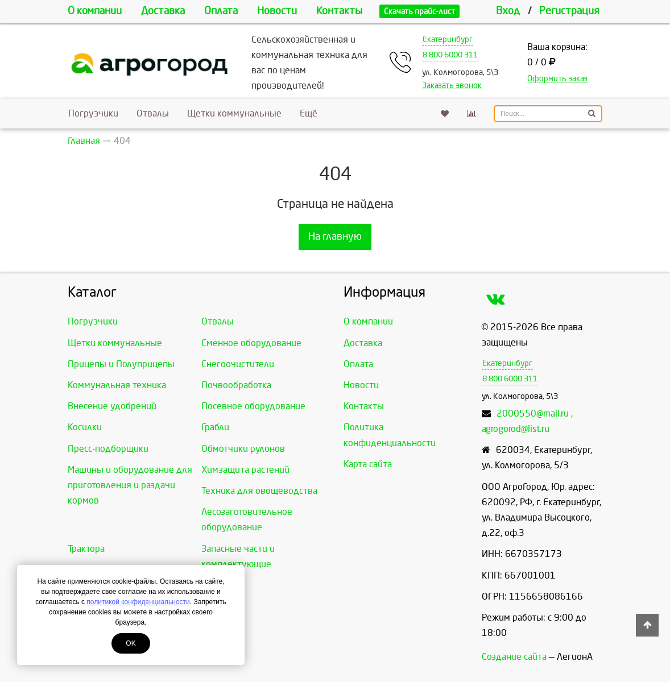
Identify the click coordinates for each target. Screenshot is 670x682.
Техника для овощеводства (259, 491)
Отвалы (153, 113)
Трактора (86, 549)
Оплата (221, 11)
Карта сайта (368, 464)
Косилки (85, 427)
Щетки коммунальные (234, 113)
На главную (335, 236)
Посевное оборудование (253, 406)
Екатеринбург (448, 39)
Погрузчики (93, 113)
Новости (277, 11)
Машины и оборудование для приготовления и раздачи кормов (130, 485)
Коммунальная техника (117, 385)
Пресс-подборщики (108, 449)
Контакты (339, 11)
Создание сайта (514, 657)
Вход (508, 11)
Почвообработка (236, 385)
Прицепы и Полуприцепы (121, 364)
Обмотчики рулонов (243, 449)
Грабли (215, 427)
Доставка (163, 11)
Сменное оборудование (251, 343)
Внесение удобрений (112, 406)
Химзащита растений (245, 470)
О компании (95, 11)
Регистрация (569, 11)
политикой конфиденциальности (137, 602)
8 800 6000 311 (450, 55)
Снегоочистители (237, 364)
